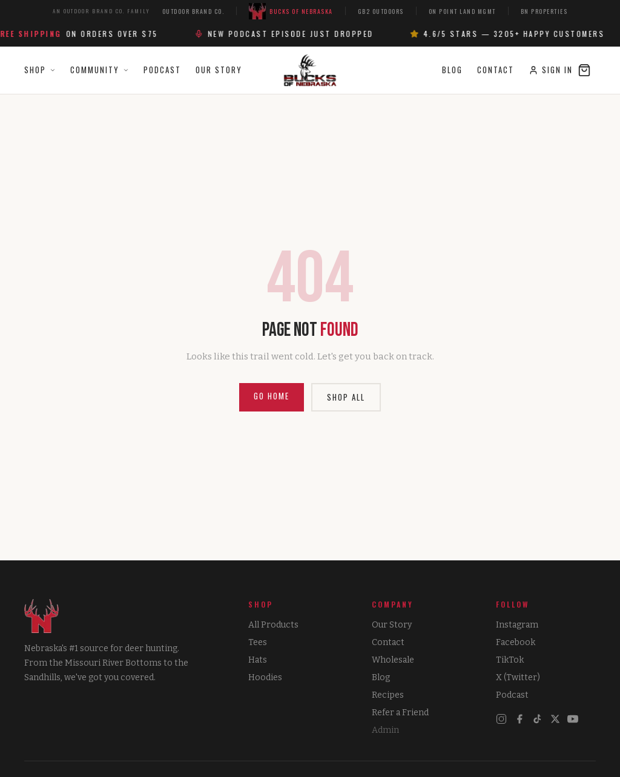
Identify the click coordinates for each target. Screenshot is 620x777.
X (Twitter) (518, 677)
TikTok (510, 660)
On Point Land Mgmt (462, 11)
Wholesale (393, 660)
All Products (273, 625)
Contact (495, 70)
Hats (257, 660)
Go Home (271, 396)
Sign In (551, 70)
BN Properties (544, 11)
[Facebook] (519, 718)
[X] (555, 719)
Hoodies (265, 677)
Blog (452, 70)
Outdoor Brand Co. (193, 11)
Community (99, 70)
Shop (40, 70)
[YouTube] (572, 718)
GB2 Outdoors (381, 11)
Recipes (388, 695)
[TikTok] (537, 718)
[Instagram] (501, 718)
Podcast (162, 70)
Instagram (517, 625)
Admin (385, 730)
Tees (257, 642)
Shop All (346, 397)
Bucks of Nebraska (291, 11)
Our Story (219, 70)
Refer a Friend (400, 712)
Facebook (515, 642)
